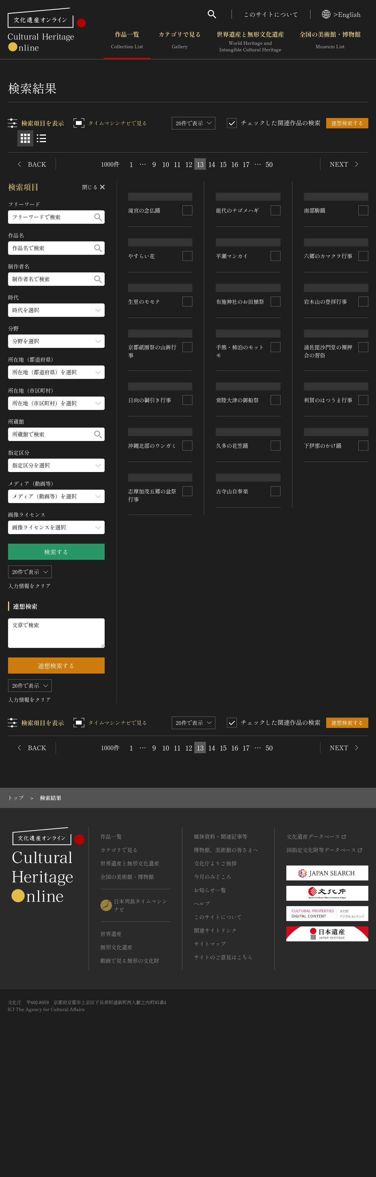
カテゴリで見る (179, 42)
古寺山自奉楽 (320, 725)
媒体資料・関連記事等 (221, 955)
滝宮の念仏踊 (144, 252)
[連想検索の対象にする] (188, 253)
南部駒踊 (314, 299)
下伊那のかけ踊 (323, 806)
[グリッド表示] (25, 138)
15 (223, 164)
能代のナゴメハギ (237, 286)
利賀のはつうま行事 (152, 804)
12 (188, 164)
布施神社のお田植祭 (328, 378)
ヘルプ (202, 1022)
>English (341, 14)
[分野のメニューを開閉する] (56, 341)
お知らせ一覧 (210, 1009)
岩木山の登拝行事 (149, 546)
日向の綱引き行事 (237, 661)
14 (211, 164)
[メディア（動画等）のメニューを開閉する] (56, 496)
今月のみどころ (213, 995)
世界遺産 (111, 1052)
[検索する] (98, 217)
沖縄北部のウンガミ (152, 630)
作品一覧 (127, 42)
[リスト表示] (41, 138)
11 (177, 164)
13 (200, 164)
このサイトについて (271, 14)
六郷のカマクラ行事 (152, 466)
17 (246, 164)
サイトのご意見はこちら (223, 1076)
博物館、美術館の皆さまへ (226, 968)
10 (165, 164)
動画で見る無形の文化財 (129, 1079)
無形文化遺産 (116, 1066)
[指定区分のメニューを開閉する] (56, 465)
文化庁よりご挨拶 (215, 982)
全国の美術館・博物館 (330, 42)
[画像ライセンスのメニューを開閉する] (56, 527)
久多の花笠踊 (320, 640)
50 (269, 164)
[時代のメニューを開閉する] (56, 310)
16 (234, 164)
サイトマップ (210, 1062)
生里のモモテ (232, 452)
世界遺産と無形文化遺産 (250, 42)
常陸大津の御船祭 (325, 557)
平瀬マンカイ (232, 366)
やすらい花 (141, 332)
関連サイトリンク (215, 1049)
